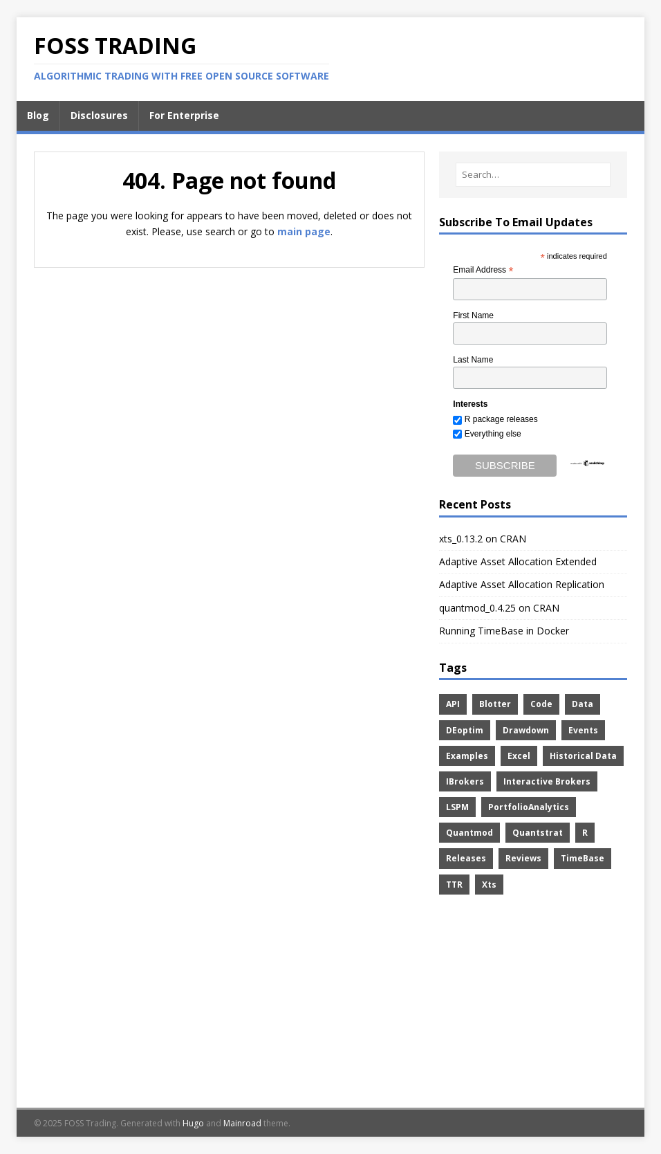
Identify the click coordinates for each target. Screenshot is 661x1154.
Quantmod (469, 833)
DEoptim (464, 730)
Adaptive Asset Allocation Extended (518, 561)
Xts (489, 884)
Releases (466, 858)
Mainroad (242, 1123)
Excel (519, 756)
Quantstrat (537, 833)
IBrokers (465, 781)
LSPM (457, 807)
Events (583, 730)
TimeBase (582, 858)
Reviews (523, 858)
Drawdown (526, 730)
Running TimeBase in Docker (504, 630)
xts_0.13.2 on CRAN (482, 538)
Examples (467, 756)
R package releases (501, 419)
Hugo (193, 1123)
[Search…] (533, 175)
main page (303, 231)
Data (582, 704)
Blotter (495, 704)
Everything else (493, 434)
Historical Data (583, 756)
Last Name (473, 360)
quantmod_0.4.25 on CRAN (499, 607)
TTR (454, 884)
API (453, 704)
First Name (473, 315)
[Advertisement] (533, 1003)
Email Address (483, 270)
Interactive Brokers (546, 781)
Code (541, 704)
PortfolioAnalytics (528, 807)
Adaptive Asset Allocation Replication (521, 584)
